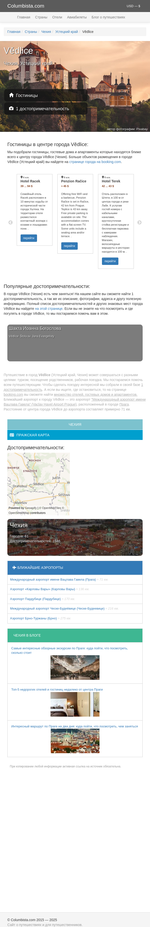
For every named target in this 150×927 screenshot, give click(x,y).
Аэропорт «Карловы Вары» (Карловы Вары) (49, 589)
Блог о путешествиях (108, 17)
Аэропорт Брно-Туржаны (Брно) (40, 618)
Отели (57, 17)
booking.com (13, 394)
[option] (34, 210)
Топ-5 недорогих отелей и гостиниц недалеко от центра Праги (57, 702)
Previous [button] (10, 222)
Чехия (46, 32)
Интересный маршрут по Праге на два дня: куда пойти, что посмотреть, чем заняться (74, 738)
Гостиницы (23, 95)
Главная (23, 17)
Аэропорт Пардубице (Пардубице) (42, 599)
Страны (41, 17)
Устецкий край (66, 32)
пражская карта (30, 435)
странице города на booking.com (95, 162)
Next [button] (139, 222)
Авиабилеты (77, 17)
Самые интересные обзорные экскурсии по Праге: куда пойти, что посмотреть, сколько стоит (69, 663)
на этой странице (48, 309)
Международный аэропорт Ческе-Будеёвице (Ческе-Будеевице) (64, 608)
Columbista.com (25, 5)
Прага (124, 404)
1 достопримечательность (39, 108)
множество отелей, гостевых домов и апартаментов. (96, 394)
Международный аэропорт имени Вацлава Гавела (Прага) (59, 579)
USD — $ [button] (133, 6)
